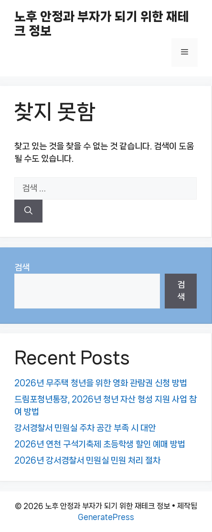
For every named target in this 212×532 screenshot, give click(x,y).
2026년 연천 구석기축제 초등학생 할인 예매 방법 (99, 444)
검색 (22, 267)
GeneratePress (106, 517)
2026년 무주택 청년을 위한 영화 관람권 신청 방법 (100, 383)
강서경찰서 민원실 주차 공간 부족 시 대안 (85, 428)
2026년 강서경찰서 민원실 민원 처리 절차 (87, 460)
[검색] (28, 211)
